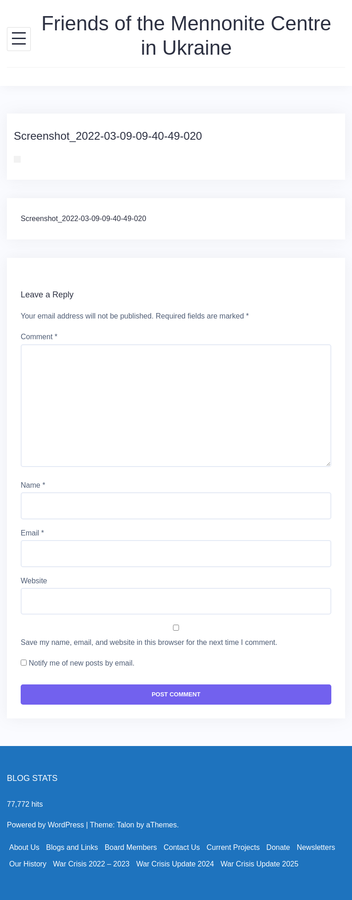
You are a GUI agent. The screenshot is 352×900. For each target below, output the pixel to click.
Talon (125, 825)
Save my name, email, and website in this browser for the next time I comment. (149, 642)
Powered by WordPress (45, 825)
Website (34, 581)
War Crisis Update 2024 (175, 864)
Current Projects (233, 847)
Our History (27, 864)
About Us (24, 847)
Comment (39, 337)
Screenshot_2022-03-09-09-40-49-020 (83, 218)
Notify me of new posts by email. (81, 663)
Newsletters (316, 847)
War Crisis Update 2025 (259, 864)
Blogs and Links (72, 847)
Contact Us (182, 847)
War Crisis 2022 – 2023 (91, 864)
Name (33, 485)
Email (32, 533)
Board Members (131, 847)
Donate (278, 847)
